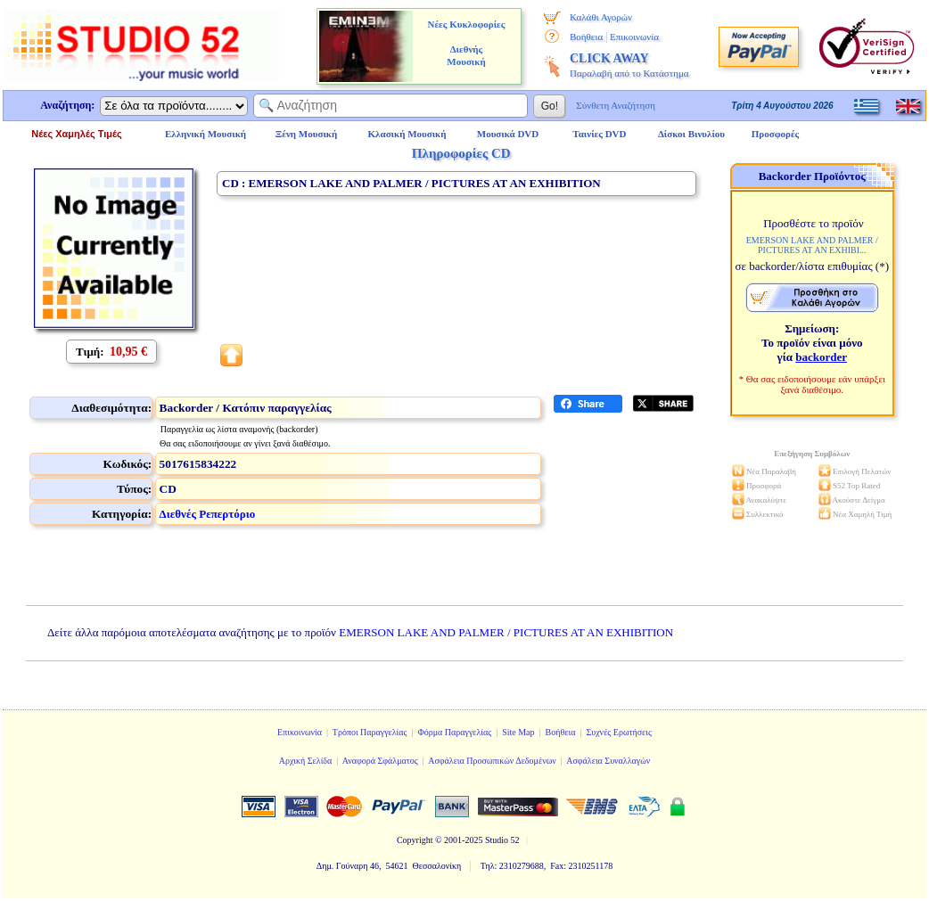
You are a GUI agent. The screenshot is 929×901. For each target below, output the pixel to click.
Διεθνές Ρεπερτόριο (208, 513)
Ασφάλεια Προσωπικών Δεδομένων (492, 761)
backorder (821, 357)
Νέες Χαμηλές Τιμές (76, 133)
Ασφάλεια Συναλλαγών (608, 761)
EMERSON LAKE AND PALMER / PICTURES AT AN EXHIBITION (506, 632)
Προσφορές (776, 133)
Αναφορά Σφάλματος (380, 761)
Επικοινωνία (634, 36)
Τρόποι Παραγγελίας (370, 732)
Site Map (518, 732)
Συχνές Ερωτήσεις (619, 732)
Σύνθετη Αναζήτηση (615, 105)
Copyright (415, 840)
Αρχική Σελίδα (306, 761)
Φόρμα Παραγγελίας (454, 732)
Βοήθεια (586, 36)
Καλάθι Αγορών (601, 17)
